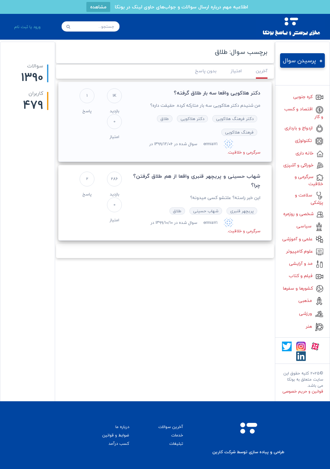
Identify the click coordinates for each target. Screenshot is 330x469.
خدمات (177, 435)
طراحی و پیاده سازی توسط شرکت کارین (248, 452)
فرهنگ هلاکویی (239, 132)
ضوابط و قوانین (115, 435)
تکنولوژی (309, 140)
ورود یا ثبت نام (27, 26)
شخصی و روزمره (303, 214)
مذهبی (310, 300)
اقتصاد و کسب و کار (303, 112)
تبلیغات (176, 443)
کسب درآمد (119, 443)
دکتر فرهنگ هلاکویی (235, 118)
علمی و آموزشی (302, 239)
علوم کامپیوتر (304, 251)
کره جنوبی (308, 97)
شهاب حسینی (205, 211)
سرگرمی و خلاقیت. (243, 152)
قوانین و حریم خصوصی (302, 391)
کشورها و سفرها (303, 288)
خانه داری (309, 153)
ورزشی (311, 313)
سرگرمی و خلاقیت (309, 180)
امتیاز (236, 71)
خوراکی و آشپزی (303, 165)
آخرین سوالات (170, 426)
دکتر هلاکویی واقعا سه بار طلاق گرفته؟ (217, 92)
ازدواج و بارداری (304, 128)
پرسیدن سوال (302, 60)
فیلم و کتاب (306, 276)
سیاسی (309, 226)
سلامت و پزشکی (309, 198)
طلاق (164, 118)
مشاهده (98, 7)
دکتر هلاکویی (192, 118)
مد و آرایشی (306, 263)
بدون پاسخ (206, 71)
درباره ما (122, 426)
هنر (314, 326)
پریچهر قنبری (242, 211)
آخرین (261, 71)
